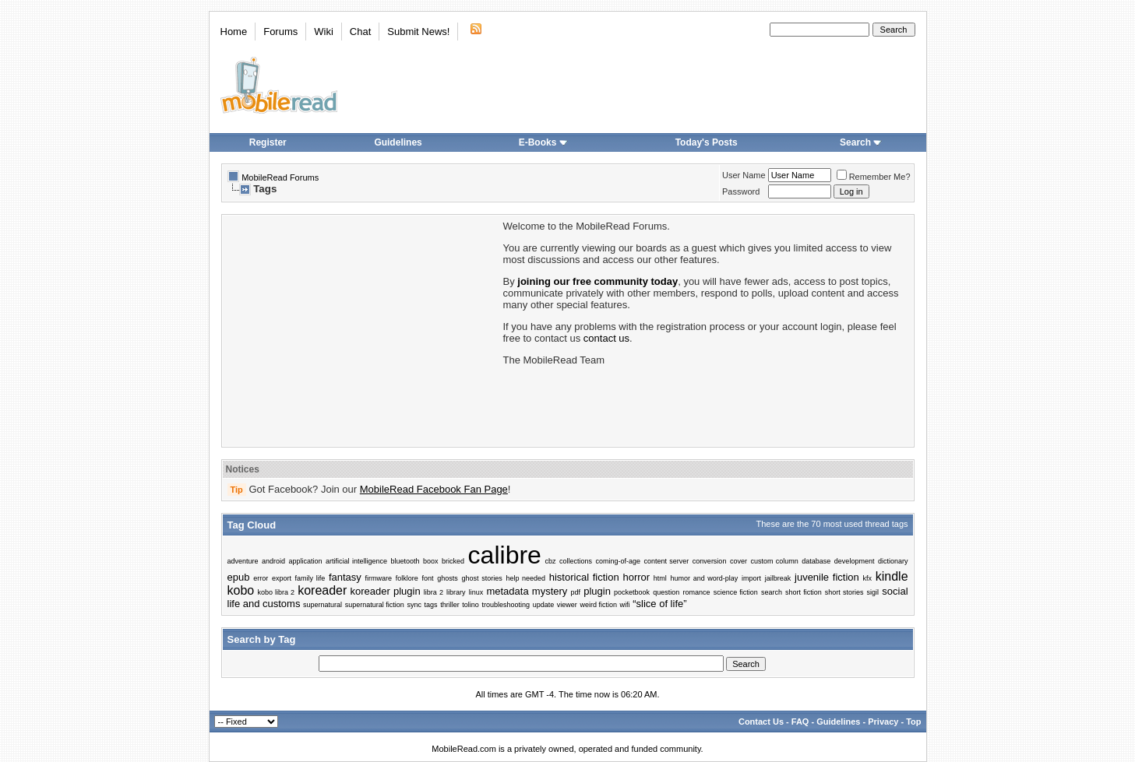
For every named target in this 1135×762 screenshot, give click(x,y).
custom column (774, 561)
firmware (379, 578)
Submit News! (418, 31)
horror (636, 577)
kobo (241, 590)
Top (913, 721)
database (816, 561)
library (456, 592)
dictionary (893, 561)
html (660, 578)
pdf (576, 592)
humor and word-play (704, 578)
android (273, 561)
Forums (280, 31)
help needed (525, 578)
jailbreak (778, 578)
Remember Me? (874, 176)
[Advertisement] (361, 329)
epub (238, 577)
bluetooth (405, 561)
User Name (744, 175)
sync (414, 605)
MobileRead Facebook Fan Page (434, 489)
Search (861, 142)
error (260, 578)
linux (476, 592)
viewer (567, 605)
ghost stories (482, 578)
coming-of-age (617, 561)
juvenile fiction (827, 577)
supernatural (322, 605)
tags (431, 605)
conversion (710, 561)
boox (431, 561)
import (751, 578)
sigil (873, 592)
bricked (453, 561)
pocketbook (632, 592)
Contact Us (761, 721)
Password (741, 191)
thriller (450, 605)
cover (738, 561)
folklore (407, 578)
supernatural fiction (374, 605)
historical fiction (584, 577)
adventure (243, 561)
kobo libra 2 (275, 592)
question (666, 592)
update (544, 605)
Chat (360, 31)
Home (234, 31)
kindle (892, 576)
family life (310, 578)
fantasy (345, 577)
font (428, 578)
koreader (322, 590)
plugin (597, 591)
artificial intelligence (356, 561)
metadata (507, 591)
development (854, 561)
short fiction (803, 592)
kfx (867, 578)
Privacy (883, 721)
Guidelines (397, 142)
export (281, 578)
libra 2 (433, 592)
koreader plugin (386, 591)
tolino (470, 605)
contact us (606, 338)
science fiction (736, 592)
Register (268, 142)
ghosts (447, 578)
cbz (550, 561)
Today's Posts (706, 142)
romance (696, 592)
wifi (625, 605)
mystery (550, 591)
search (771, 592)
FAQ (800, 721)
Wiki (323, 31)
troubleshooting (505, 605)
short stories (844, 592)
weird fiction (598, 605)
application (306, 561)
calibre (504, 555)
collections (575, 561)
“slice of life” (659, 603)
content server (666, 561)
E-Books (543, 142)
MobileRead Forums (280, 177)
